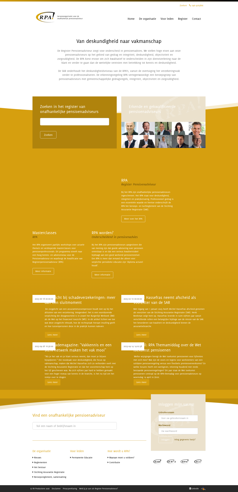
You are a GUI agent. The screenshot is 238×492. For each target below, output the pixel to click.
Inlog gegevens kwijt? (184, 439)
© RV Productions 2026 (39, 488)
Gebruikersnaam (166, 412)
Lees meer (53, 334)
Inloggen (165, 439)
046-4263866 (196, 5)
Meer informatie (43, 271)
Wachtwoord (164, 425)
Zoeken (183, 5)
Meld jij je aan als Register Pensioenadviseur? (98, 488)
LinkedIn (194, 488)
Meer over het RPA (133, 218)
